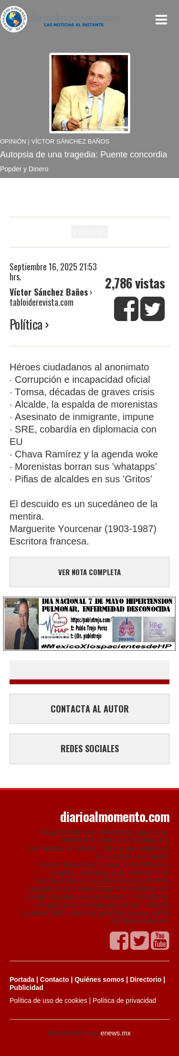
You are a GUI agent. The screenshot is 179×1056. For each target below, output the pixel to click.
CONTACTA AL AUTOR (90, 708)
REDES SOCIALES (90, 748)
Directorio (145, 979)
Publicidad (26, 987)
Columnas (90, 232)
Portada (22, 979)
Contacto (54, 979)
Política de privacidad (124, 1000)
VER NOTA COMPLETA (89, 572)
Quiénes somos (99, 979)
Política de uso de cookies (48, 1000)
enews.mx (116, 1033)
